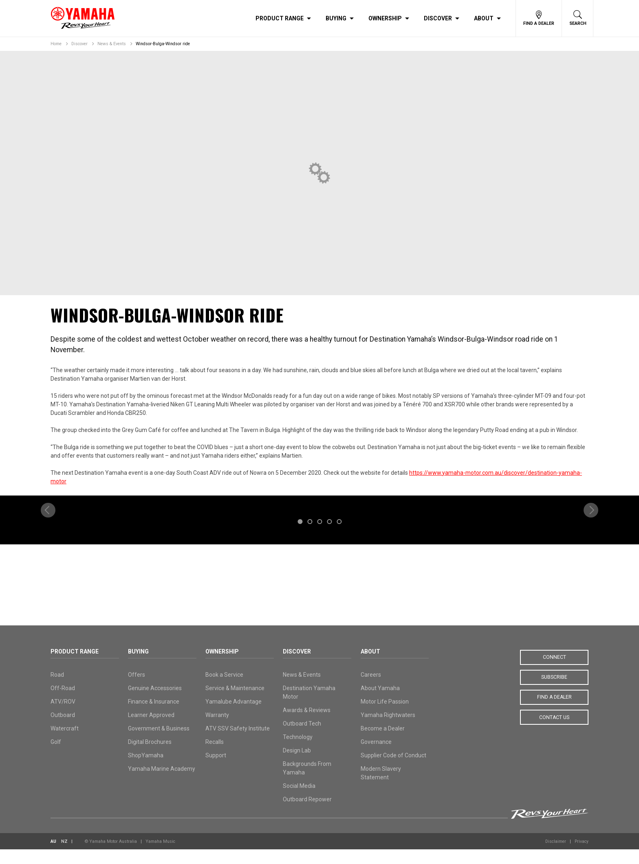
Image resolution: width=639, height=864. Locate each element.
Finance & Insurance (153, 716)
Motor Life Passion (385, 716)
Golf (56, 756)
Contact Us (554, 732)
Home (56, 43)
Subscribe (554, 692)
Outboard (63, 729)
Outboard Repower (307, 814)
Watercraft (65, 743)
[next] (591, 557)
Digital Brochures (150, 756)
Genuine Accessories (155, 703)
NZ (64, 856)
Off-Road (63, 703)
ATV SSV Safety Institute (237, 743)
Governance (376, 756)
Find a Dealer (554, 712)
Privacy (581, 856)
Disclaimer (555, 856)
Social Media (299, 800)
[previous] (48, 557)
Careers (371, 689)
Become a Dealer (383, 743)
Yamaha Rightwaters (388, 729)
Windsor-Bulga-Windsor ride (163, 43)
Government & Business (158, 743)
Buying (336, 18)
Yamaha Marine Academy (161, 783)
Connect (554, 672)
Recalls (214, 756)
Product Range (280, 18)
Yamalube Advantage (233, 716)
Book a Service (224, 689)
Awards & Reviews (307, 724)
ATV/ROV (63, 716)
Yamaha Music (160, 856)
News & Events (111, 43)
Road (57, 689)
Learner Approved (151, 729)
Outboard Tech (302, 738)
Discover (438, 18)
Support (215, 770)
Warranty (217, 729)
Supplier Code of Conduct (393, 770)
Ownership (385, 18)
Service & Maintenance (234, 703)
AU (53, 856)
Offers (136, 689)
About (484, 18)
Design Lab (297, 765)
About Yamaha (380, 703)
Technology (298, 751)
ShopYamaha (145, 770)
